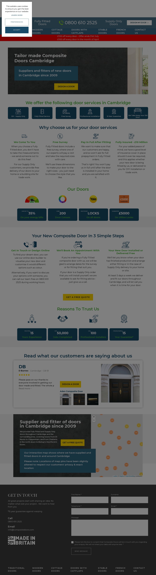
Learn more (17, 15)
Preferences (17, 21)
